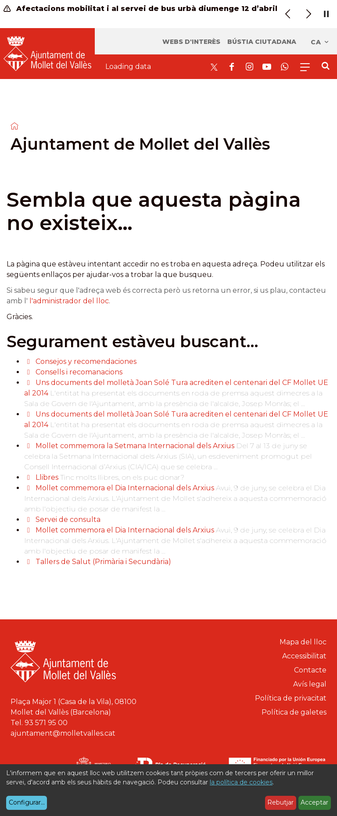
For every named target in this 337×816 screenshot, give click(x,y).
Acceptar (314, 802)
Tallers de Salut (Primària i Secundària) (103, 561)
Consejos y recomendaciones (86, 361)
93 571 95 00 (46, 723)
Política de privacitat (290, 698)
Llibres (47, 477)
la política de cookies (241, 782)
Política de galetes (294, 712)
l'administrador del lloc (69, 301)
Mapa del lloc (303, 642)
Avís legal (309, 684)
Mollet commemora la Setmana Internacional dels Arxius (136, 446)
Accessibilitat (304, 656)
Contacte (310, 670)
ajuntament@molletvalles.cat (63, 733)
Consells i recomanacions (79, 372)
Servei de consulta (68, 519)
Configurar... (27, 802)
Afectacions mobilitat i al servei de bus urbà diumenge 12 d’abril (140, 8)
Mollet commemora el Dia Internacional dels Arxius (125, 488)
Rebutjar (280, 802)
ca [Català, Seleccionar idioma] (320, 42)
